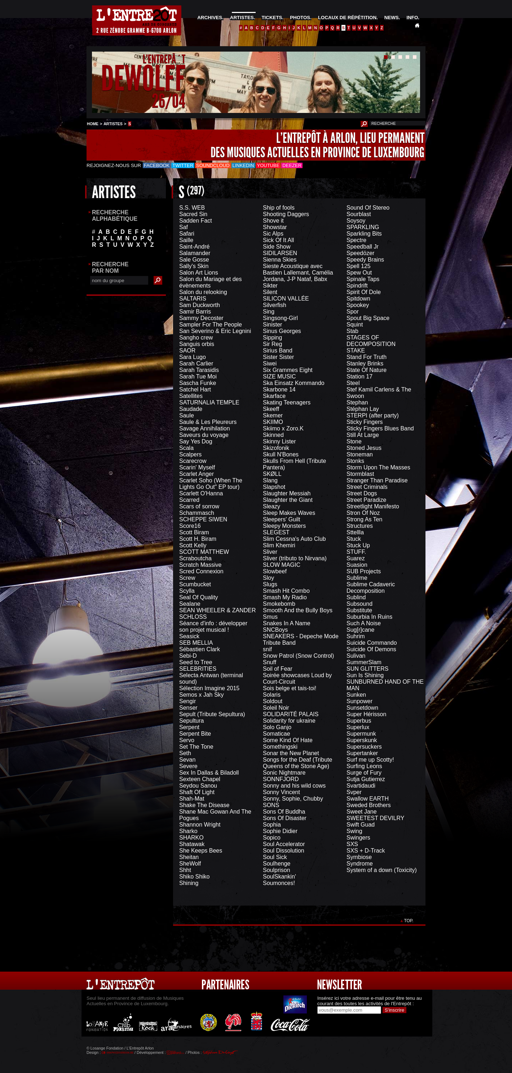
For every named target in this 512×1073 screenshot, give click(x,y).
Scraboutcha (195, 558)
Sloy (268, 578)
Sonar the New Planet (291, 753)
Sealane (189, 604)
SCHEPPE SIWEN (203, 519)
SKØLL (272, 474)
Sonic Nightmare (284, 773)
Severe (188, 766)
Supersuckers (364, 747)
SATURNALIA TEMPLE (209, 402)
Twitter (182, 165)
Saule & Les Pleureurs (208, 422)
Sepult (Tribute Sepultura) (212, 714)
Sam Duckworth (199, 305)
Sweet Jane (362, 812)
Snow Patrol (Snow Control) (298, 656)
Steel (353, 383)
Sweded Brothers (369, 805)
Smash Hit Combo (286, 591)
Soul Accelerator (284, 844)
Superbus (359, 721)
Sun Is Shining (365, 675)
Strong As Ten (364, 519)
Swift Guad (361, 825)
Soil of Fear (277, 669)
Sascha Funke (197, 383)
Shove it (273, 221)
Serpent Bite (195, 734)
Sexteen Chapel (199, 779)
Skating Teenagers (286, 402)
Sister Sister (278, 357)
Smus (270, 617)
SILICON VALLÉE (286, 298)
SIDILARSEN (280, 253)
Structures (360, 526)
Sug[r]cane (360, 630)
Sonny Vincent (281, 792)
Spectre (356, 240)
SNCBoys (275, 630)
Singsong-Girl (280, 318)
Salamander (194, 253)
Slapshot (274, 487)
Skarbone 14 (279, 389)
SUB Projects (364, 571)
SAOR (187, 350)
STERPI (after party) (373, 415)
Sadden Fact (195, 221)
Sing (268, 311)
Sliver (270, 552)
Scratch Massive (200, 565)
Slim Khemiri (279, 545)
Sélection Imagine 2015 (209, 688)
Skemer (273, 415)
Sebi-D (188, 656)
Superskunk (362, 740)
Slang (270, 480)
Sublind (356, 597)
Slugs (270, 584)
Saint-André (194, 247)
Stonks (355, 461)
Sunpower (359, 701)
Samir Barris (195, 311)
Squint (355, 324)
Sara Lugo (192, 357)
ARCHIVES (209, 17)
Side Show (277, 247)
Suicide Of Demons (371, 649)
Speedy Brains (365, 260)
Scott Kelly (193, 545)
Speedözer (360, 253)
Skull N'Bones (281, 454)
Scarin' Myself (197, 467)
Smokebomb (279, 604)
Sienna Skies (279, 260)
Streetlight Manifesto (373, 506)
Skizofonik (276, 448)
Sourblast (359, 214)
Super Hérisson (366, 714)
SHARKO (191, 838)
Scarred (189, 500)
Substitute (359, 610)
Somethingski (280, 747)
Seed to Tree (195, 662)
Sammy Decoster (201, 318)
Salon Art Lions (198, 273)
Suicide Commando (372, 643)
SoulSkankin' (279, 876)
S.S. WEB (192, 208)
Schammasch (196, 513)
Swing (354, 831)
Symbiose (359, 857)
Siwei (270, 363)
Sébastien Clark (199, 649)
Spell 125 (359, 266)
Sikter (270, 286)
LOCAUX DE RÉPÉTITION (347, 17)
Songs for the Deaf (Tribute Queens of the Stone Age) (297, 763)
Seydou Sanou (198, 786)
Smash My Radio (285, 597)
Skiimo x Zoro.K (283, 428)
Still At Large (363, 435)
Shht (185, 870)
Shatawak (191, 844)
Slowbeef (275, 571)
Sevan (187, 760)
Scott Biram (194, 532)
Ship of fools (279, 208)
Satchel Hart (195, 389)
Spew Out (359, 273)
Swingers (358, 838)
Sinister (272, 324)
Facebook (157, 165)
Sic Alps (273, 234)
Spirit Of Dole (364, 292)
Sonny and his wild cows (294, 786)
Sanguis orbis (196, 344)
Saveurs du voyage (204, 435)
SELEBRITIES (197, 669)
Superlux (358, 727)
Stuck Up (358, 545)
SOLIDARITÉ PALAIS (290, 714)
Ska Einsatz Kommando (294, 383)
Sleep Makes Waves (289, 513)
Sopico (272, 838)
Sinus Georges (282, 331)
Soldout (272, 701)
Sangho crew (196, 337)
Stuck (354, 539)
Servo (186, 740)
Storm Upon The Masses (378, 467)
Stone (354, 441)
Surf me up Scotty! (370, 760)
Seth (185, 753)
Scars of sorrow (199, 506)
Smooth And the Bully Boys (297, 610)
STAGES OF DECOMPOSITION (371, 340)
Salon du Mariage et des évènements (210, 282)
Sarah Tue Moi (198, 376)
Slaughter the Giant (288, 500)
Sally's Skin (193, 266)
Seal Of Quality (198, 597)
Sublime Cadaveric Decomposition (371, 587)
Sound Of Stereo (368, 208)
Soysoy (356, 221)
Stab (352, 331)
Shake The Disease (204, 805)
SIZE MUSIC (279, 376)
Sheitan (189, 857)
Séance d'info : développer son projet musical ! (213, 626)
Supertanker (362, 753)
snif (267, 649)
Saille (186, 240)
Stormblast (360, 474)
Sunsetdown (362, 708)
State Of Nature (367, 370)
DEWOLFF (143, 78)
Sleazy (271, 506)
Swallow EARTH (368, 799)
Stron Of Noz (363, 513)
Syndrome (360, 863)
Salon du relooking (203, 292)
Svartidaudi (361, 786)
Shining (188, 883)
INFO (412, 17)
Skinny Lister (279, 441)
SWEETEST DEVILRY (375, 818)
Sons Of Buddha (284, 812)
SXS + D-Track (366, 851)
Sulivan (356, 656)
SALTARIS (192, 298)
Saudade (190, 409)
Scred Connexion (201, 571)
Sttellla (355, 532)
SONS (271, 805)
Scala (186, 448)
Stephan (357, 402)
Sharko (188, 831)
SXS (352, 844)
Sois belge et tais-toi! (290, 688)
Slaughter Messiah (287, 493)
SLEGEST (276, 532)
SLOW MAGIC (281, 565)
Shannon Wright (199, 825)
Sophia (272, 825)
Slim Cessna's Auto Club (294, 539)
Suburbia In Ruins (369, 617)
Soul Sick (275, 857)
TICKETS (271, 17)
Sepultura (191, 721)
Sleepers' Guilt (281, 519)
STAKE (356, 350)
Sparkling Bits (364, 234)
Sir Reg (272, 344)
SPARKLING (363, 227)
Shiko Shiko (194, 876)
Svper (354, 792)
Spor (353, 311)
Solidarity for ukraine (289, 721)
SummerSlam (364, 662)
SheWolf (190, 863)
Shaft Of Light (197, 792)
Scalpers (190, 454)
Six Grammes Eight (288, 370)
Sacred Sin (193, 214)
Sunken (356, 695)
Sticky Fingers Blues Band (380, 428)
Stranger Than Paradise (377, 480)
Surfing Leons (364, 766)
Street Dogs (362, 493)
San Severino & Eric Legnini (215, 331)
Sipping (272, 337)
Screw (187, 578)
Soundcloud (212, 165)
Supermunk (361, 734)
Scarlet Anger (196, 474)
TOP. (409, 920)
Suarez (356, 558)
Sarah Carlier (196, 363)
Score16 (190, 526)
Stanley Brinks (365, 363)
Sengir (187, 701)
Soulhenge (277, 863)
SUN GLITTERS (367, 669)
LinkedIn (243, 165)
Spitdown (358, 298)
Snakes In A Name (286, 623)
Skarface (274, 396)
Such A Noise (364, 623)
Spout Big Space (368, 318)
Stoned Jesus (364, 448)
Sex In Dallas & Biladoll (209, 773)
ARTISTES (242, 17)
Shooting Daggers (286, 214)
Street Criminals (367, 487)
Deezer (291, 165)
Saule (186, 415)
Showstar (275, 227)
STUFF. (356, 552)
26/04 (168, 100)
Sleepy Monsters (284, 526)
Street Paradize (366, 500)
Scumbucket (195, 584)
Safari (186, 234)
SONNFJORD (281, 779)
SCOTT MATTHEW (204, 552)
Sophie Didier (280, 831)
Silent (270, 292)
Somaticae (276, 734)
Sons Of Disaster (284, 818)
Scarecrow (193, 461)
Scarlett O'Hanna (201, 493)
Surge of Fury (364, 773)
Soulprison (276, 870)
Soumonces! (279, 883)
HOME (92, 124)
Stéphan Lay (363, 409)
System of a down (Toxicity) (382, 870)
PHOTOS (300, 17)
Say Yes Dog (195, 441)
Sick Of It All (278, 240)
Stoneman (360, 454)
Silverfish (274, 305)
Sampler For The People (210, 324)
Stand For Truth (367, 357)
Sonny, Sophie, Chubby (293, 799)
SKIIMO (273, 422)
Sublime (357, 578)
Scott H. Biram (197, 539)
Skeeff (271, 409)
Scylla (187, 591)
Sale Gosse (194, 260)
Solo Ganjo (277, 727)
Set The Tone (196, 747)
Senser (188, 708)
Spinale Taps (363, 279)
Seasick (189, 636)
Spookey (358, 305)
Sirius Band (277, 350)
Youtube (268, 165)
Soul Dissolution (283, 851)
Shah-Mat (191, 799)
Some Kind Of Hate (288, 740)
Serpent (189, 727)
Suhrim (356, 636)
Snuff (269, 662)
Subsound (359, 604)
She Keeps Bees (200, 851)
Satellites (191, 396)
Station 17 (359, 376)
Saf (183, 227)
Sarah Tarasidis (199, 370)
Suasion (357, 565)
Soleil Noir (276, 708)
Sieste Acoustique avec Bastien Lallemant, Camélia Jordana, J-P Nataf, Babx (298, 272)
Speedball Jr (363, 247)
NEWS (391, 17)
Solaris (272, 695)
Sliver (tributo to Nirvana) (295, 558)
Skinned (273, 435)
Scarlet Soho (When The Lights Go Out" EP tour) (210, 483)
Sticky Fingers (365, 422)
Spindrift (357, 286)
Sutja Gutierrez (366, 779)
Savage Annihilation (204, 428)
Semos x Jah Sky (201, 695)
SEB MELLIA (196, 643)
